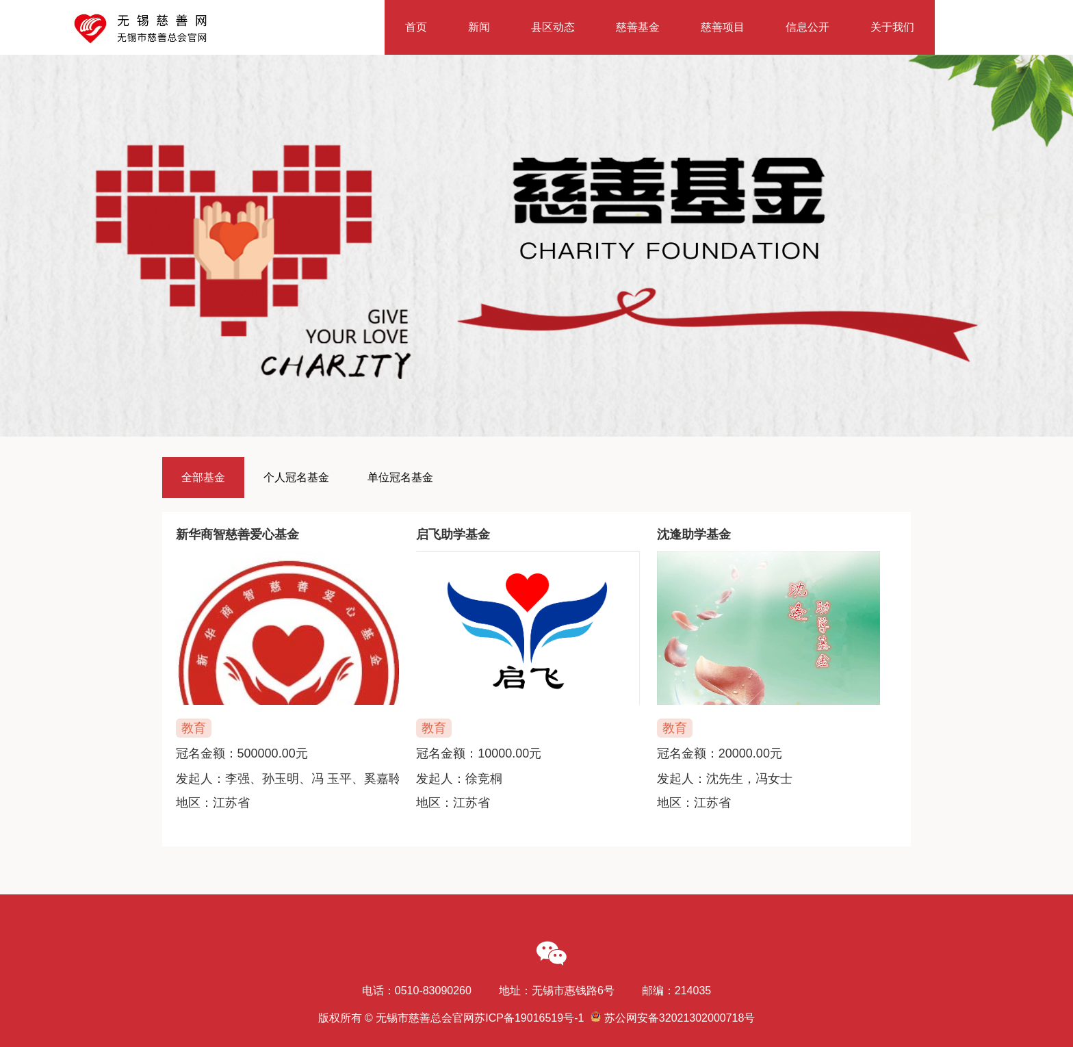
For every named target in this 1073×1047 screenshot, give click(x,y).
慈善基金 (638, 27)
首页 (416, 27)
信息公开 (807, 27)
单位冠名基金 (400, 477)
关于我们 (892, 27)
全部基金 (203, 477)
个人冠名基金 (296, 477)
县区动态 (553, 27)
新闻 (479, 27)
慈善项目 (723, 27)
